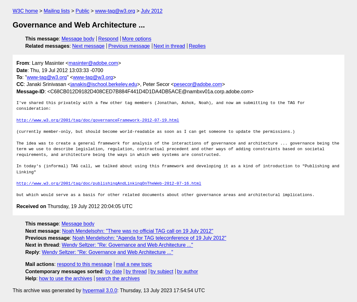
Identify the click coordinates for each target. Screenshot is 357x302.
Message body (78, 38)
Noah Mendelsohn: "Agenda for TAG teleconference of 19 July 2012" (149, 238)
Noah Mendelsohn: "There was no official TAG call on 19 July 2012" (137, 231)
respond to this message (84, 264)
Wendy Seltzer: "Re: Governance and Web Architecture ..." (127, 245)
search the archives (118, 278)
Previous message (129, 46)
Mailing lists (57, 11)
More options (137, 38)
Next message (88, 46)
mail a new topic (134, 264)
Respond (108, 38)
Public (82, 11)
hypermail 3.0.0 (99, 290)
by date (113, 271)
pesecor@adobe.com (198, 84)
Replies (197, 46)
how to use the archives (65, 278)
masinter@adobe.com (93, 63)
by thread (136, 271)
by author (187, 271)
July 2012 (152, 11)
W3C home (25, 11)
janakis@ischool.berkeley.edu (103, 84)
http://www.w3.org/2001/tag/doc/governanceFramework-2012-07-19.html (97, 120)
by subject (161, 271)
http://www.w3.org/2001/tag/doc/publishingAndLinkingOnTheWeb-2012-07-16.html (108, 184)
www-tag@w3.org (115, 11)
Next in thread (169, 46)
